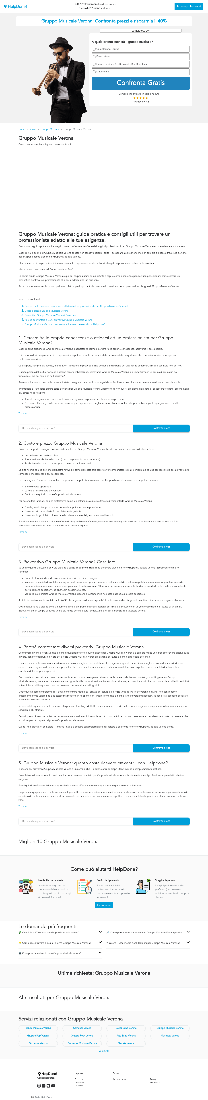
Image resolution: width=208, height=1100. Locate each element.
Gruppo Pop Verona (38, 1036)
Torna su (23, 413)
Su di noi (79, 1079)
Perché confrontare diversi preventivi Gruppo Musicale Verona (58, 320)
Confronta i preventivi (108, 880)
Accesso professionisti (189, 6)
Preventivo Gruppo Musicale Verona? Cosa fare (50, 315)
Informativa (155, 1083)
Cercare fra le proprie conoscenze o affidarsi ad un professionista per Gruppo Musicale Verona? (76, 306)
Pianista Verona (126, 1043)
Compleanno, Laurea (107, 49)
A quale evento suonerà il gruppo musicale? (122, 42)
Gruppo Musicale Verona (170, 1028)
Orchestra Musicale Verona (82, 1043)
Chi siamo (79, 1083)
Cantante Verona (82, 1028)
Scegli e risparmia (165, 880)
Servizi (33, 129)
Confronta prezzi (161, 428)
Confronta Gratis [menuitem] (141, 83)
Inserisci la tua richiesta (50, 880)
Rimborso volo (119, 1079)
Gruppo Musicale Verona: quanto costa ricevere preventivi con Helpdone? (65, 324)
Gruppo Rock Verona (82, 1036)
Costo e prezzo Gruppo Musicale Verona (46, 311)
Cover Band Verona (125, 1028)
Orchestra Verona (38, 1043)
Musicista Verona (170, 1036)
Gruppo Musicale (50, 129)
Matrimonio (102, 72)
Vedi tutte (104, 1051)
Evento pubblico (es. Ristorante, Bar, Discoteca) (121, 64)
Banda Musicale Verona (38, 1028)
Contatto (79, 1086)
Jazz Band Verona (126, 1036)
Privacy (153, 1079)
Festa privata (103, 56)
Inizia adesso (104, 905)
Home (22, 129)
